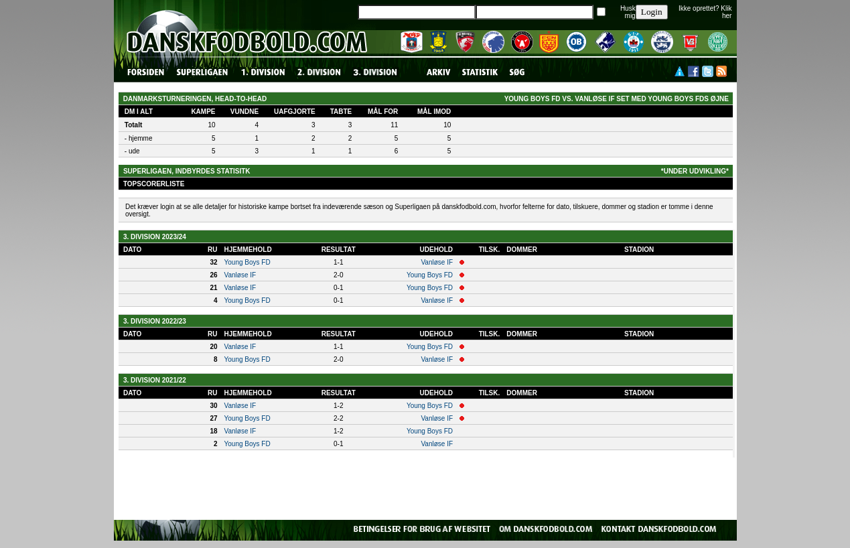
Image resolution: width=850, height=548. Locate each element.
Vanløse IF (437, 262)
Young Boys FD (247, 262)
